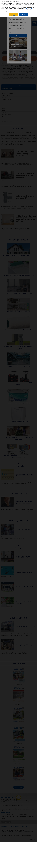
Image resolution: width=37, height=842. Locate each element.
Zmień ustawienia (13, 14)
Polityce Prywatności (28, 8)
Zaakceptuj (23, 14)
